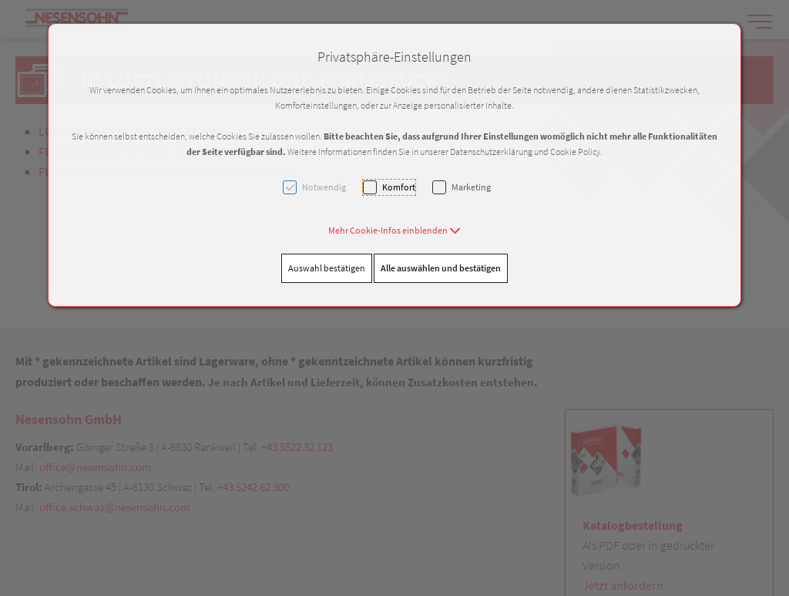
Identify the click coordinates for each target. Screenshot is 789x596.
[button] (394, 230)
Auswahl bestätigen (326, 268)
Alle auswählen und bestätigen (441, 268)
